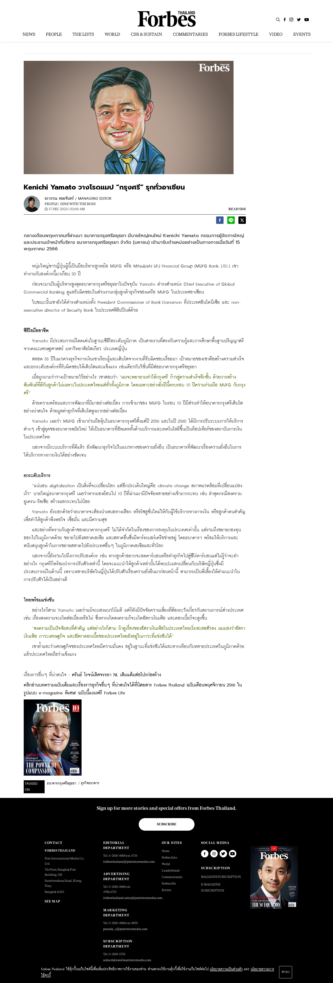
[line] (231, 221)
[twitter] (242, 221)
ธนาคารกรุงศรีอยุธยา (61, 783)
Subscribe (166, 824)
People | (52, 204)
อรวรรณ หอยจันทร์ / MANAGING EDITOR (78, 199)
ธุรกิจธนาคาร (90, 783)
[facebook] (220, 221)
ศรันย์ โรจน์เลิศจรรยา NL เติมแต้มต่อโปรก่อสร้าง (116, 675)
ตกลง (286, 972)
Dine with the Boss (78, 204)
